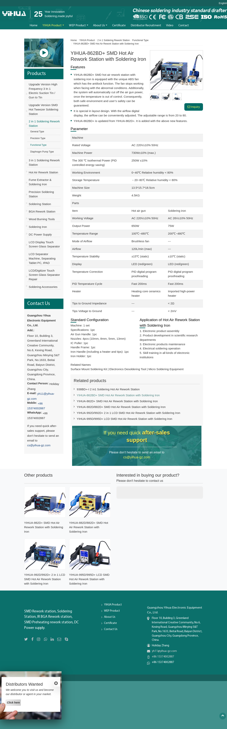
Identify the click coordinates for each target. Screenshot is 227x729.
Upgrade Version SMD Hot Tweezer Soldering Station (43, 109)
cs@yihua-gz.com (136, 457)
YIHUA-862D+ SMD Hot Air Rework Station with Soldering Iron (117, 401)
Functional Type (140, 40)
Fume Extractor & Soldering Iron (40, 182)
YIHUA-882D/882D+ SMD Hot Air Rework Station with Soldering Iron (121, 407)
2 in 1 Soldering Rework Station (113, 40)
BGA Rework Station (42, 211)
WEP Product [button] (77, 25)
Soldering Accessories (43, 286)
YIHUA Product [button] (52, 25)
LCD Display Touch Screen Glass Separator (44, 244)
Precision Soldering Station (41, 194)
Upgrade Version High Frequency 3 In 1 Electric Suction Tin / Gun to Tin (43, 91)
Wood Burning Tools (42, 219)
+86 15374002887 (163, 656)
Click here (13, 702)
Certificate (119, 25)
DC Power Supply (40, 234)
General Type (37, 131)
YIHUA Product (87, 40)
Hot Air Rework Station (43, 172)
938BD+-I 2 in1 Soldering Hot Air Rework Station (108, 389)
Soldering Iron (38, 226)
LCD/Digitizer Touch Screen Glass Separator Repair (44, 275)
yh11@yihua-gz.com (164, 651)
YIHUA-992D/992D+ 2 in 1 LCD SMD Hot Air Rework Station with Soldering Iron (128, 412)
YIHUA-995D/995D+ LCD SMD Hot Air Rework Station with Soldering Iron (124, 418)
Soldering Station (40, 204)
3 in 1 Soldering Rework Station (44, 162)
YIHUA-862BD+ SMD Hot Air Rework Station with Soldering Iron (118, 395)
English (223, 3)
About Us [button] (99, 25)
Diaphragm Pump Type (42, 151)
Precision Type (38, 138)
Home (33, 25)
